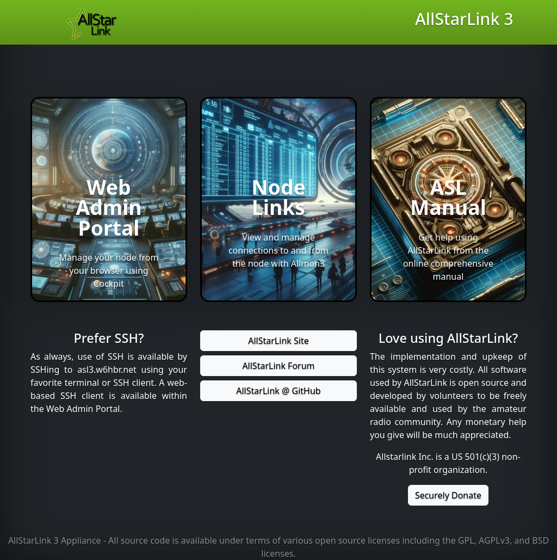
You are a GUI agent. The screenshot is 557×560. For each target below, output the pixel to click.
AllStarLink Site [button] (278, 341)
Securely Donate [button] (448, 495)
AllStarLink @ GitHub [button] (278, 391)
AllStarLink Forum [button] (278, 366)
